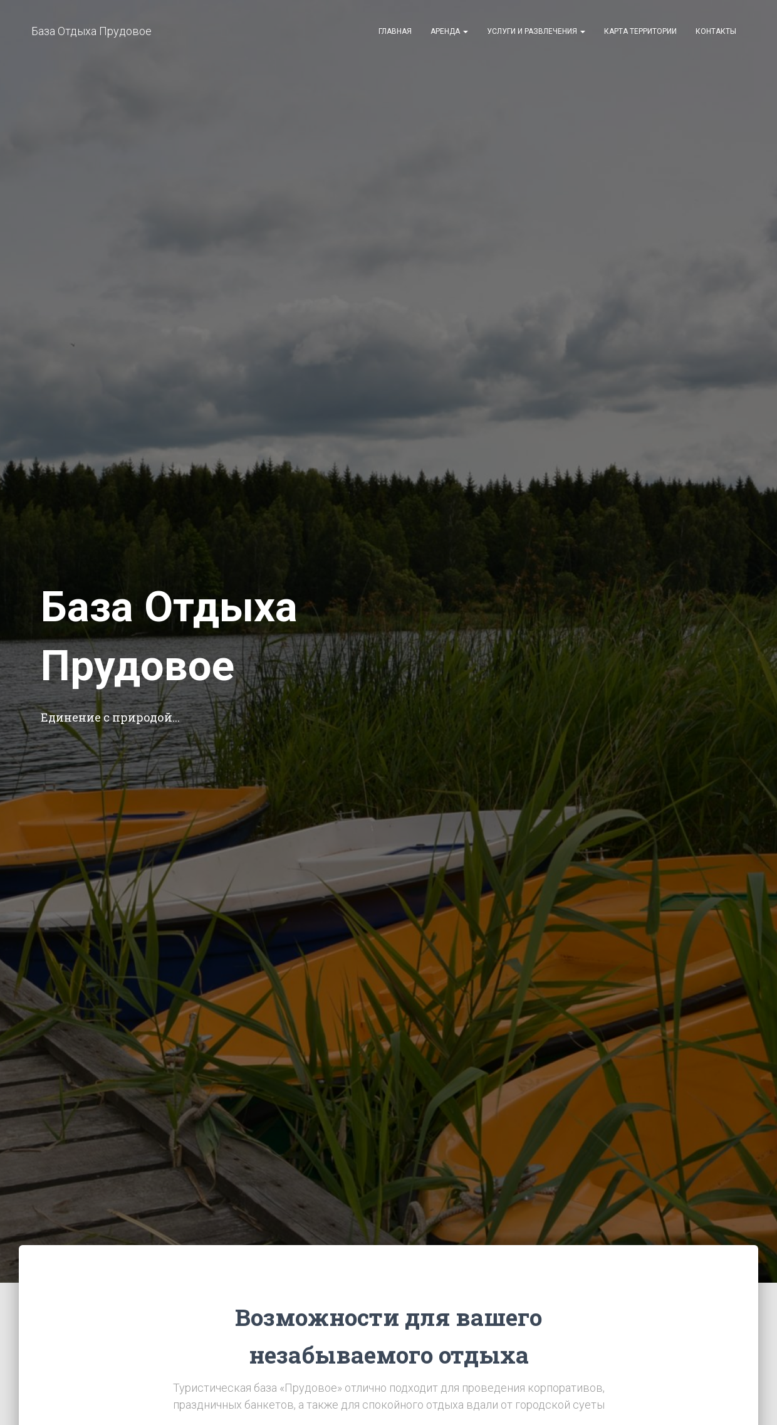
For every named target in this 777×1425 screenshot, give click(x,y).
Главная (395, 31)
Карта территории (640, 31)
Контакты (716, 31)
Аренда (449, 31)
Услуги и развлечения (536, 31)
